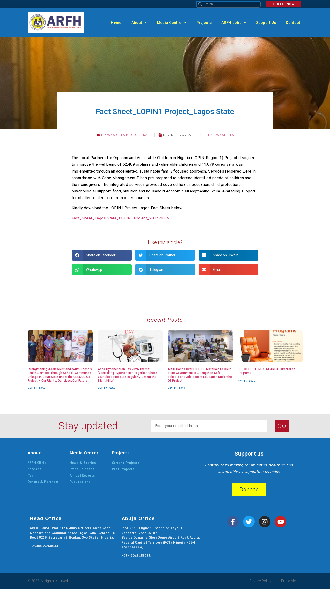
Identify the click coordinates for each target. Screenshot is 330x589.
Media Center (84, 453)
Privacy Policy (260, 581)
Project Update (138, 135)
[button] (102, 255)
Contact (293, 22)
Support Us (266, 22)
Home (116, 22)
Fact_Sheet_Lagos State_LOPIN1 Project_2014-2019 (121, 218)
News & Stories (113, 135)
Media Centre (172, 22)
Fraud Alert (289, 581)
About (139, 22)
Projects (204, 22)
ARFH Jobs (233, 22)
